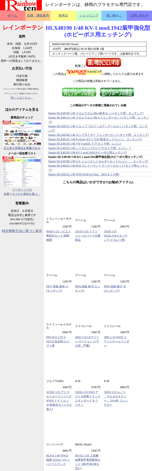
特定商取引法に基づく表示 (22, 231)
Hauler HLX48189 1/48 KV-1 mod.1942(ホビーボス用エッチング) (87, 152)
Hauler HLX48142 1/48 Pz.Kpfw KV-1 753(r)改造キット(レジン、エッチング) (95, 139)
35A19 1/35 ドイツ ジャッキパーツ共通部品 (87, 235)
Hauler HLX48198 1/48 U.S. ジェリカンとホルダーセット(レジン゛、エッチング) (98, 161)
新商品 (63, 15)
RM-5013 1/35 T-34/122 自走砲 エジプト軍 (57, 341)
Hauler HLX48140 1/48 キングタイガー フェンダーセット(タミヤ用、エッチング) (98, 134)
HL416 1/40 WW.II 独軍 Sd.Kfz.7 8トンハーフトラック (58, 460)
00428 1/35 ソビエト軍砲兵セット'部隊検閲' (58, 235)
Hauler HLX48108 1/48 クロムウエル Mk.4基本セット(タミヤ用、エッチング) (96, 113)
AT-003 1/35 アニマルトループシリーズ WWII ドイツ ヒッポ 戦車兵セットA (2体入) (59, 401)
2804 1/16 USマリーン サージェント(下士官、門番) (87, 341)
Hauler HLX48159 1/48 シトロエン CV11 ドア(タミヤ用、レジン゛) (89, 148)
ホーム (12, 15)
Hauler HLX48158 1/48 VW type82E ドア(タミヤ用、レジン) (84, 143)
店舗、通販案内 (38, 15)
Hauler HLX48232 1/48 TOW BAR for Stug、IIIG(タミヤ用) (83, 174)
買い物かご (114, 15)
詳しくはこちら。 (22, 97)
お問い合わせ (139, 15)
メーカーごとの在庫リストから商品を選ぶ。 (22, 189)
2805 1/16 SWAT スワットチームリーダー (116, 341)
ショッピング (88, 15)
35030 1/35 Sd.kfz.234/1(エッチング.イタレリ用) (116, 235)
